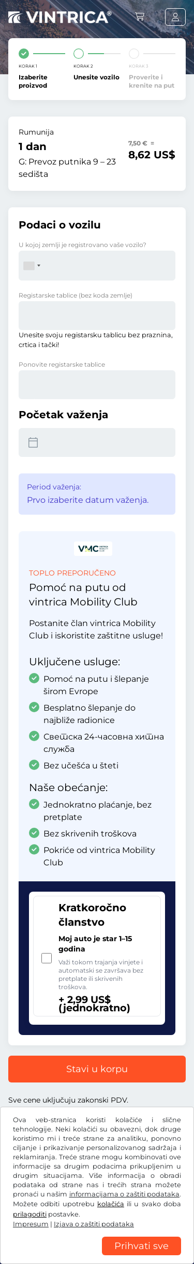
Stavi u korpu (97, 1069)
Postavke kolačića (133, 1222)
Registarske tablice (75, 295)
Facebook (31, 1185)
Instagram (84, 1185)
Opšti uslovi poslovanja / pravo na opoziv (82, 1207)
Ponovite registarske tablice (62, 364)
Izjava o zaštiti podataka (51, 1222)
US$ (25, 1152)
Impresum (27, 1238)
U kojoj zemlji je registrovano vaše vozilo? (82, 245)
